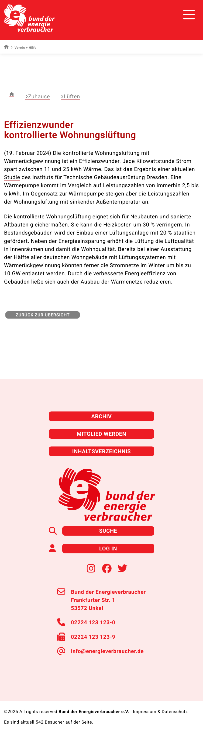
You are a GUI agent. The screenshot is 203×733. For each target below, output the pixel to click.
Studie (12, 177)
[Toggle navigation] (189, 14)
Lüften (70, 96)
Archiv (101, 416)
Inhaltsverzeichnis (101, 451)
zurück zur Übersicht (43, 314)
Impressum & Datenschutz (160, 711)
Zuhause (37, 96)
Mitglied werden (101, 434)
